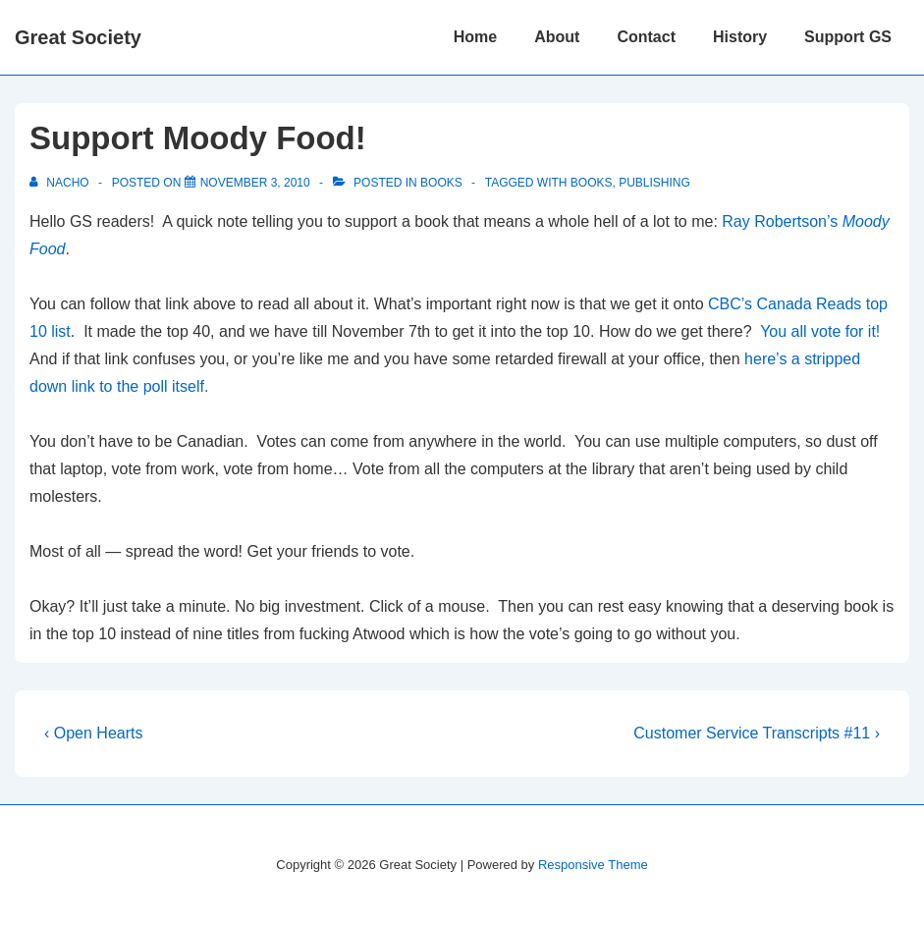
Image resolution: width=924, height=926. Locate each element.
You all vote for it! (820, 331)
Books (441, 183)
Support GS (848, 36)
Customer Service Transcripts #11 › (756, 733)
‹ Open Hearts (93, 733)
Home (475, 36)
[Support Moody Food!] (255, 183)
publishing (654, 183)
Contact (646, 36)
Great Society (78, 37)
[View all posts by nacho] (60, 183)
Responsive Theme (593, 864)
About (556, 36)
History (740, 36)
